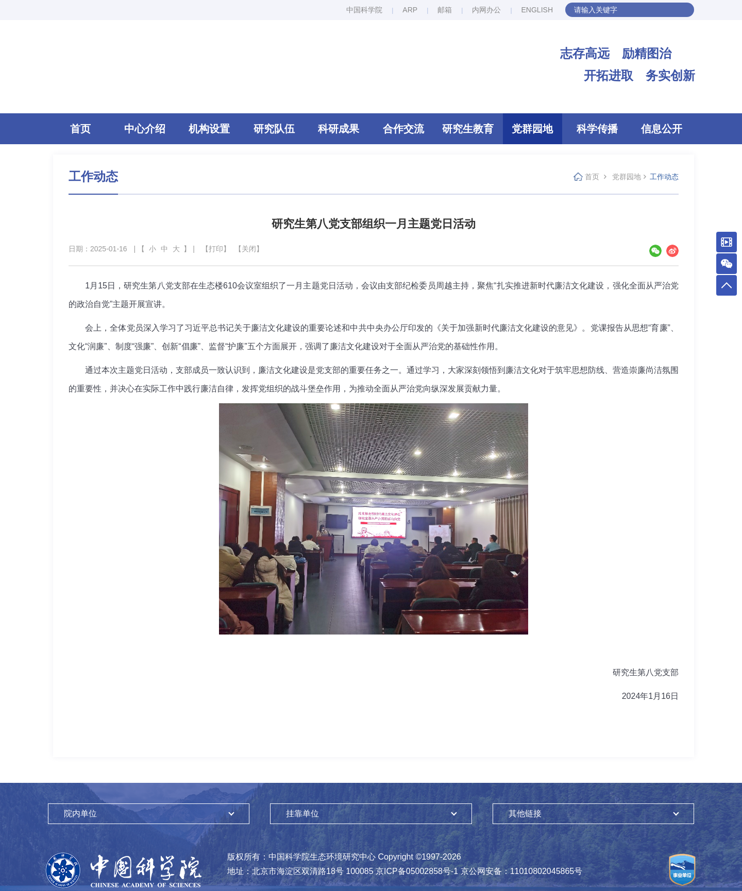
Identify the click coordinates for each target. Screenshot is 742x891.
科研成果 (338, 128)
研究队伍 (274, 128)
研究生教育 (468, 128)
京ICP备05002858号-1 (417, 871)
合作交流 (403, 128)
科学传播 (597, 128)
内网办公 (486, 10)
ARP (409, 10)
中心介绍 (144, 128)
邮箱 (444, 10)
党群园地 (532, 128)
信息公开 (661, 128)
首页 (80, 128)
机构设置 (209, 128)
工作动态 (664, 177)
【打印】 (215, 249)
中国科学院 (364, 10)
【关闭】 (248, 249)
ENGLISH (537, 10)
